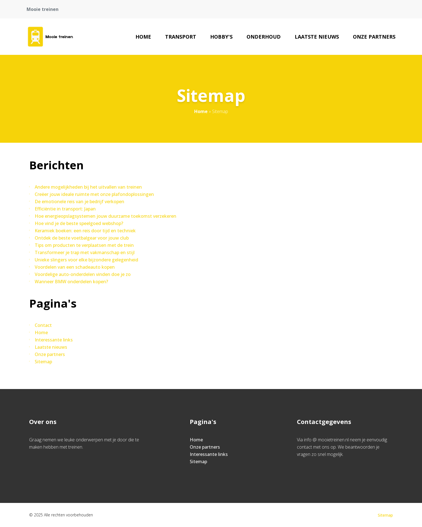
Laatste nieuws (317, 36)
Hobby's (221, 36)
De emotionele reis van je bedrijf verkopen (79, 201)
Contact (43, 325)
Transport (180, 36)
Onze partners (374, 36)
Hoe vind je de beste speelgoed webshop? (79, 223)
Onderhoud (264, 36)
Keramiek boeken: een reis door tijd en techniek (85, 231)
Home (143, 36)
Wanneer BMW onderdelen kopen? (71, 281)
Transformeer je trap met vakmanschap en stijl (85, 252)
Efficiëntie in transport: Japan (65, 209)
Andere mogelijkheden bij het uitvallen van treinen (88, 187)
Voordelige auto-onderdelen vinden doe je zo (83, 274)
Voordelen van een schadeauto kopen (75, 267)
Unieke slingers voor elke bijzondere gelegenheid (86, 260)
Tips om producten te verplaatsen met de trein (84, 245)
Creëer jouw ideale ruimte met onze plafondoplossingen (94, 194)
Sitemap (43, 362)
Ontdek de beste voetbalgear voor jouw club (82, 238)
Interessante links (54, 340)
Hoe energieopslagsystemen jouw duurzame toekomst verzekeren (105, 216)
